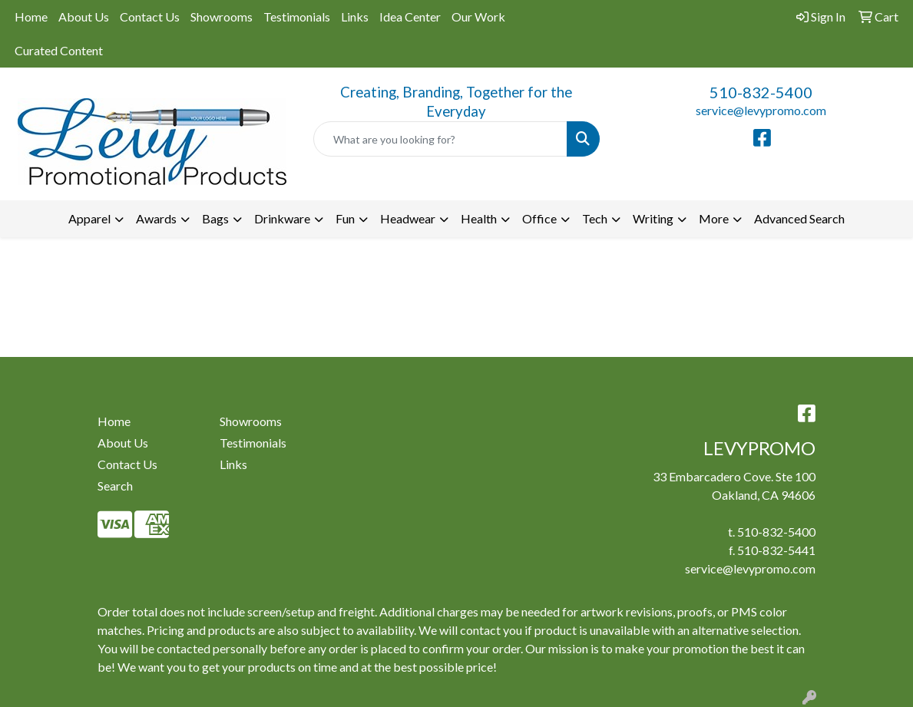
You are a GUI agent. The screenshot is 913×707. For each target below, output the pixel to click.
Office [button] (539, 218)
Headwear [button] (407, 218)
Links (355, 16)
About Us (83, 16)
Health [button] (479, 218)
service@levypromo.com (761, 110)
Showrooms (221, 16)
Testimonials (296, 16)
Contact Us (150, 16)
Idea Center (410, 16)
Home (31, 16)
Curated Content (59, 50)
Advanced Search (799, 218)
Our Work (478, 16)
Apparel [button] (89, 218)
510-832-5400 (761, 92)
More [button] (714, 218)
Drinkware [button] (282, 218)
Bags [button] (215, 218)
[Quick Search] (440, 139)
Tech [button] (594, 218)
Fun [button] (345, 218)
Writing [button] (653, 218)
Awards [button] (156, 218)
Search (115, 485)
